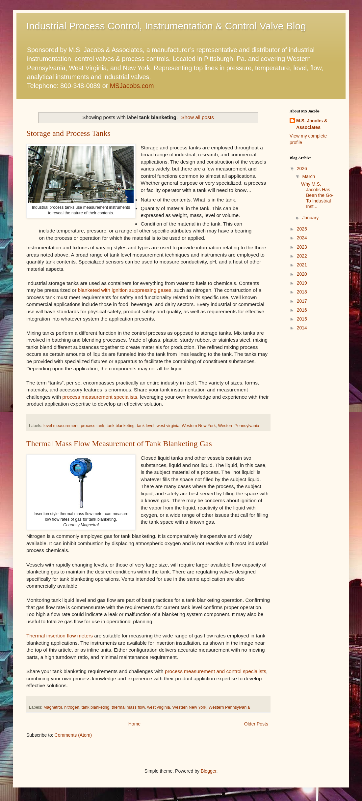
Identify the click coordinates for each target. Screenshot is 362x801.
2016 (302, 310)
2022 (302, 256)
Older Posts (256, 723)
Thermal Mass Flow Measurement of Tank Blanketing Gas (119, 443)
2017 (302, 301)
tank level (145, 425)
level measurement (60, 425)
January (310, 217)
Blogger (208, 771)
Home (134, 723)
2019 (302, 283)
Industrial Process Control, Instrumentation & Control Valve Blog (166, 25)
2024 (302, 237)
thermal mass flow (128, 707)
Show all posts (197, 117)
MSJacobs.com (132, 85)
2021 (302, 264)
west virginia (168, 425)
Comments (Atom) (73, 735)
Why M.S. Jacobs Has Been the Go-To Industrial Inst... (317, 195)
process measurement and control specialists (215, 671)
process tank (92, 425)
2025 (302, 228)
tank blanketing (121, 425)
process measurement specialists (100, 397)
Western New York (199, 425)
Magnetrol (52, 707)
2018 (302, 291)
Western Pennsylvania (238, 425)
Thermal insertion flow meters (59, 635)
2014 (302, 327)
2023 (302, 247)
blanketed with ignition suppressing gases (124, 290)
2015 (302, 319)
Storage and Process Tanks (68, 133)
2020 (302, 274)
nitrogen (71, 707)
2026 (302, 168)
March (308, 176)
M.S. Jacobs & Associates (311, 124)
